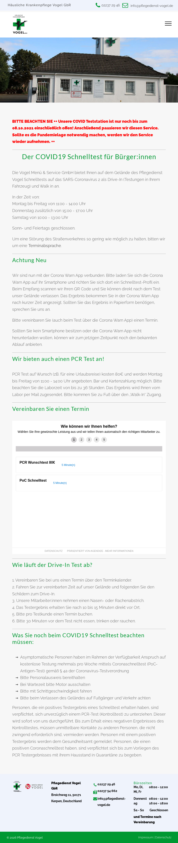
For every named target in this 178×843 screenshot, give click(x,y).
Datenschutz (163, 837)
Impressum (145, 837)
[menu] (168, 23)
